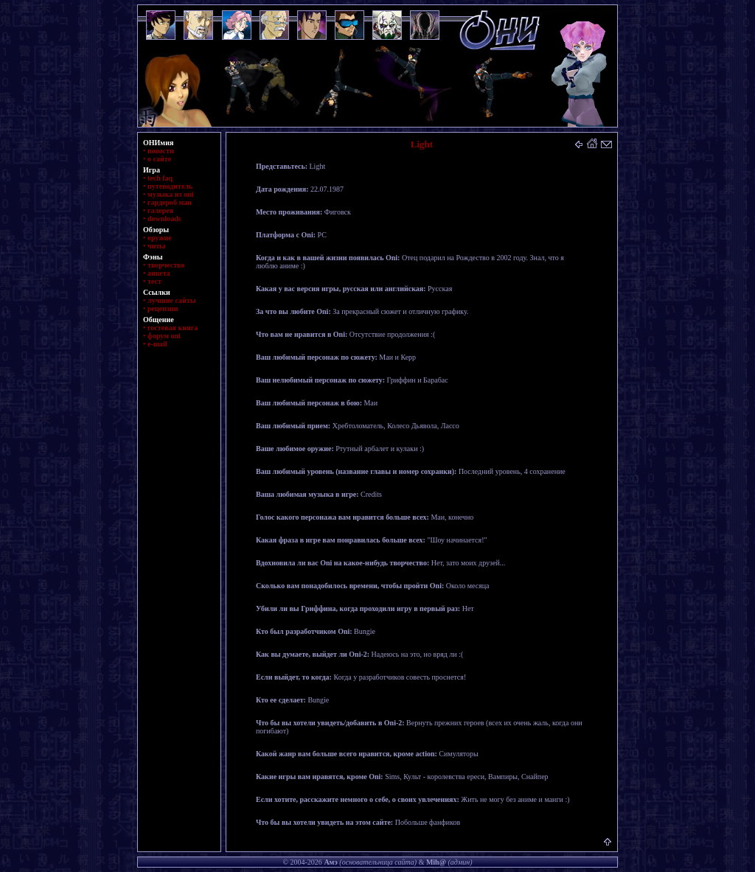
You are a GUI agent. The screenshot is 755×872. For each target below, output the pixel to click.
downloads (164, 218)
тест (154, 281)
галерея (160, 210)
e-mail (157, 344)
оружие (159, 238)
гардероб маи (169, 202)
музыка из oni (170, 194)
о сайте (159, 159)
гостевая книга (172, 328)
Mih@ (436, 862)
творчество (165, 265)
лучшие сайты (171, 300)
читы (156, 246)
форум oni (164, 336)
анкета (158, 273)
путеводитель (169, 186)
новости (160, 151)
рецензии (162, 308)
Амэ (330, 862)
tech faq (160, 178)
